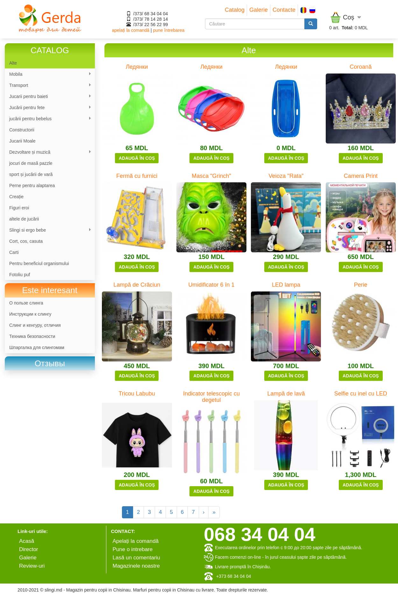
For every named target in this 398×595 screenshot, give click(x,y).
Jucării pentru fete (48, 107)
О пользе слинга (26, 302)
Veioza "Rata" (286, 176)
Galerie (258, 10)
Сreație (16, 196)
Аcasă (26, 541)
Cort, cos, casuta (26, 241)
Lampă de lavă (286, 393)
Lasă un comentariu (136, 558)
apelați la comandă (131, 30)
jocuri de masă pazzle (30, 163)
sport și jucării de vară (31, 174)
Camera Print (361, 176)
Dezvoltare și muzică (48, 152)
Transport (48, 85)
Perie (360, 285)
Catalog (235, 10)
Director (28, 549)
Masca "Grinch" (211, 176)
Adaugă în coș (137, 158)
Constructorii (21, 129)
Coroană (361, 67)
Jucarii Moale (22, 141)
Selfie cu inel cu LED (360, 393)
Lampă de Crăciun (136, 285)
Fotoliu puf (19, 274)
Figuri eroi (19, 207)
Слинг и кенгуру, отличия (35, 325)
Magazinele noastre (136, 566)
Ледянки (137, 67)
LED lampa (286, 285)
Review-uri (32, 566)
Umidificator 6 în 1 (211, 285)
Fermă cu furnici (136, 176)
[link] (50, 363)
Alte (13, 63)
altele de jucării (24, 218)
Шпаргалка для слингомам (36, 347)
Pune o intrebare (133, 549)
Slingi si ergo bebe (48, 230)
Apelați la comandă (136, 541)
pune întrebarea (168, 30)
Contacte (284, 10)
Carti (14, 252)
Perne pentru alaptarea (32, 185)
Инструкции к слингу (30, 314)
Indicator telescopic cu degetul (211, 396)
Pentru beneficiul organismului (39, 263)
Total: (347, 27)
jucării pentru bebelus (48, 119)
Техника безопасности (32, 336)
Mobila (48, 74)
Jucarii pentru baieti (48, 96)
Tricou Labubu (136, 393)
